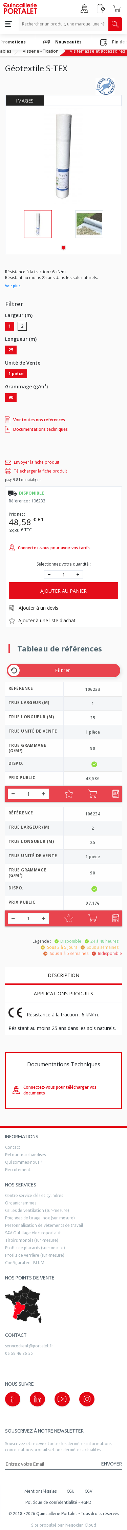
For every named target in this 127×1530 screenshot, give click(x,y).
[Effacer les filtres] (14, 670)
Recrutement (17, 1169)
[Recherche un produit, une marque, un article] (63, 24)
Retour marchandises (25, 1155)
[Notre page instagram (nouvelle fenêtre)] (86, 1399)
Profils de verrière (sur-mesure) (34, 1255)
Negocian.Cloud (80, 1525)
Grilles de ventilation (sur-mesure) (37, 1210)
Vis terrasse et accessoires (97, 51)
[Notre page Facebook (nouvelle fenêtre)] (12, 1399)
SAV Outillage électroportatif (33, 1233)
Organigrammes (20, 1203)
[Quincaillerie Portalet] (20, 8)
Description (63, 975)
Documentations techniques (36, 429)
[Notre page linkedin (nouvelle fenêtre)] (37, 1399)
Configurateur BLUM (24, 1262)
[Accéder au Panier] (116, 8)
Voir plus (13, 285)
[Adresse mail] (50, 1464)
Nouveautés (62, 42)
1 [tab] (63, 248)
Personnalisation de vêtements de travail (44, 1225)
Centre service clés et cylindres (34, 1195)
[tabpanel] (38, 224)
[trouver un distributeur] (63, 1304)
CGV (88, 1491)
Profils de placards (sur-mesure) (35, 1248)
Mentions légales (40, 1491)
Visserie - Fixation (41, 51)
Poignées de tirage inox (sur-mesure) (40, 1218)
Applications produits (63, 993)
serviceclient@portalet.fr (29, 1346)
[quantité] (63, 574)
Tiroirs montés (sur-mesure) (31, 1240)
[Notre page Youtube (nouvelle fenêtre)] (62, 1399)
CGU (71, 1491)
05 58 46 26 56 (19, 1353)
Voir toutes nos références (35, 419)
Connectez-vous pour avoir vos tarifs (49, 547)
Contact (12, 1147)
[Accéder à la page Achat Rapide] (101, 8)
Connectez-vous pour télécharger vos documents (55, 1090)
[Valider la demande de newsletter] (108, 1464)
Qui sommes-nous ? (23, 1162)
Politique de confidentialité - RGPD (58, 1502)
